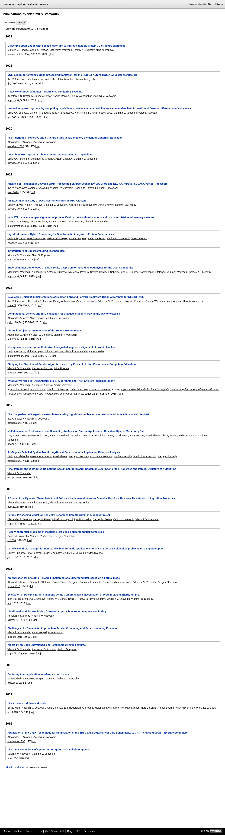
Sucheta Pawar (43, 96)
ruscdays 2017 (15, 422)
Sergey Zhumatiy (167, 456)
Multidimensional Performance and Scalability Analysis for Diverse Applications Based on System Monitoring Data (76, 431)
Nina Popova (37, 318)
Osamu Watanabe (155, 301)
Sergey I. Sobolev (109, 272)
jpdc (9, 322)
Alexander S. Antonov (19, 142)
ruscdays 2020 (15, 146)
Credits (29, 831)
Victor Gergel (39, 632)
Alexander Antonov (17, 318)
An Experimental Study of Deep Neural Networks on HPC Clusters (46, 200)
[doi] (51, 54)
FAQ (78, 831)
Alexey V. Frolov (42, 519)
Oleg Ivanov (90, 204)
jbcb (9, 557)
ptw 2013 (12, 712)
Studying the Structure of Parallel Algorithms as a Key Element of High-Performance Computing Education (71, 364)
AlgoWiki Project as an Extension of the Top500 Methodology (44, 330)
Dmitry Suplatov (38, 221)
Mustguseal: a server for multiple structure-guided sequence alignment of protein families (61, 347)
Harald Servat (148, 707)
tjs (8, 83)
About (7, 831)
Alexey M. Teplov (102, 519)
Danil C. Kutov (76, 598)
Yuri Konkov (75, 204)
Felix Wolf (28, 678)
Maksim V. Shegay (17, 50)
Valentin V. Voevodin (18, 753)
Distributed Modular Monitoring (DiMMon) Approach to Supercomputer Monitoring (56, 611)
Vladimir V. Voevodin (60, 50)
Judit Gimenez (54, 707)
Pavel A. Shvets (89, 272)
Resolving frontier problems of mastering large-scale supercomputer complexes (55, 531)
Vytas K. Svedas (39, 50)
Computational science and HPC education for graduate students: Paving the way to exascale (63, 313)
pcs (9, 259)
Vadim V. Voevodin (38, 188)
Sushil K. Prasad (19, 389)
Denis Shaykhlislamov (110, 204)
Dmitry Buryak (15, 204)
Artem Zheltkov (64, 158)
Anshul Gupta (38, 389)
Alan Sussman (79, 389)
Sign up (220, 4)
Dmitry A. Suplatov (84, 50)
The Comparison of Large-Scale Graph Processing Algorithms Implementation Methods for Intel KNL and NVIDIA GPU (78, 414)
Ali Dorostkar (73, 435)
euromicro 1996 (16, 741)
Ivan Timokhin (82, 112)
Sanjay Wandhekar (81, 96)
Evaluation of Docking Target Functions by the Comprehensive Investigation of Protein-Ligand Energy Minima (73, 594)
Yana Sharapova (36, 238)
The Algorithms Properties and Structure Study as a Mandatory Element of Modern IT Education (64, 137)
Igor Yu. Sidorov (129, 272)
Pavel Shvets (153, 435)
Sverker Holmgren (38, 435)
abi (9, 603)
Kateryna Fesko (96, 238)
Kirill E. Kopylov (35, 351)
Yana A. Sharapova (62, 112)
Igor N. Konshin (82, 519)
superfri (11, 100)
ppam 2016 (13, 586)
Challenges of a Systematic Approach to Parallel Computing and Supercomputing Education (62, 628)
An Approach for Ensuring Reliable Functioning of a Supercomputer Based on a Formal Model (63, 578)
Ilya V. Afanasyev (16, 79)
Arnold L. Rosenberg (58, 389)
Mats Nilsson (132, 707)
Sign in (211, 4)
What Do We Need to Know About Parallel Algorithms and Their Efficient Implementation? (61, 380)
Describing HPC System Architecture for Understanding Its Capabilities (50, 154)
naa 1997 (12, 758)
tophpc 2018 (14, 477)
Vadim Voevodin (63, 385)
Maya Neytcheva (16, 435)
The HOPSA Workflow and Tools (26, 703)
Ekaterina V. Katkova (34, 598)
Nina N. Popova (105, 50)
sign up (21, 767)
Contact (18, 831)
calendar (33, 4)
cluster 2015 (14, 620)
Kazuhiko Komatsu (62, 79)
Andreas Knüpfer (91, 707)
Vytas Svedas (75, 221)
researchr (8, 4)
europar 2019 (14, 372)
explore (21, 4)
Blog (69, 831)
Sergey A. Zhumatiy (200, 272)
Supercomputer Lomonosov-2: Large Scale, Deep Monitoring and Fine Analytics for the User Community (70, 267)
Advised (21, 23)
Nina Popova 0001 (102, 112)
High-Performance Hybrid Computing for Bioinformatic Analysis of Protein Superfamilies (60, 234)
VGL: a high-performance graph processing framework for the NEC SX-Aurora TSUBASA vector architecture (72, 74)
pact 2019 (12, 192)
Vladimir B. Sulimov (142, 598)
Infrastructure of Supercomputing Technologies (36, 250)
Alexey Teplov (169, 435)
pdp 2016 (12, 506)
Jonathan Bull (57, 435)
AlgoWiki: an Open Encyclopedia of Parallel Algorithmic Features (46, 645)
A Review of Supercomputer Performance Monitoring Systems (44, 91)
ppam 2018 (13, 444)
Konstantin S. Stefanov (20, 96)
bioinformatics (15, 54)
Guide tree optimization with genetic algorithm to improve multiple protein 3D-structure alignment (66, 45)
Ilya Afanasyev (15, 418)
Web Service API (54, 831)
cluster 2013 (14, 682)
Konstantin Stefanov (101, 456)
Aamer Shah (14, 678)
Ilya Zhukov (208, 707)
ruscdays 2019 (15, 209)
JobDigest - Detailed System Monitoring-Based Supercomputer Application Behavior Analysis (63, 452)
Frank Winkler (181, 707)
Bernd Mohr (13, 707)
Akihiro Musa (174, 301)
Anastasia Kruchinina (93, 435)
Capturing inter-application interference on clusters (38, 674)
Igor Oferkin (14, 598)
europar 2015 (14, 636)
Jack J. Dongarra (42, 334)
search (44, 4)
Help (39, 831)
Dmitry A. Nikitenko (18, 158)
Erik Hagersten (72, 707)
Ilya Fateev (130, 204)
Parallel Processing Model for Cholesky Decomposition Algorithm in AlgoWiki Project (58, 515)
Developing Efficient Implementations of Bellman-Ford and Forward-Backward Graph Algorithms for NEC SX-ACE (75, 297)
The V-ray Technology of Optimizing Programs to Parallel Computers (48, 749)
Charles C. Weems (99, 389)
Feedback (89, 831)
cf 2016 (11, 540)
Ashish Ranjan (61, 96)
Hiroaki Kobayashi (85, 79)
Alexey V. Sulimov (57, 598)
